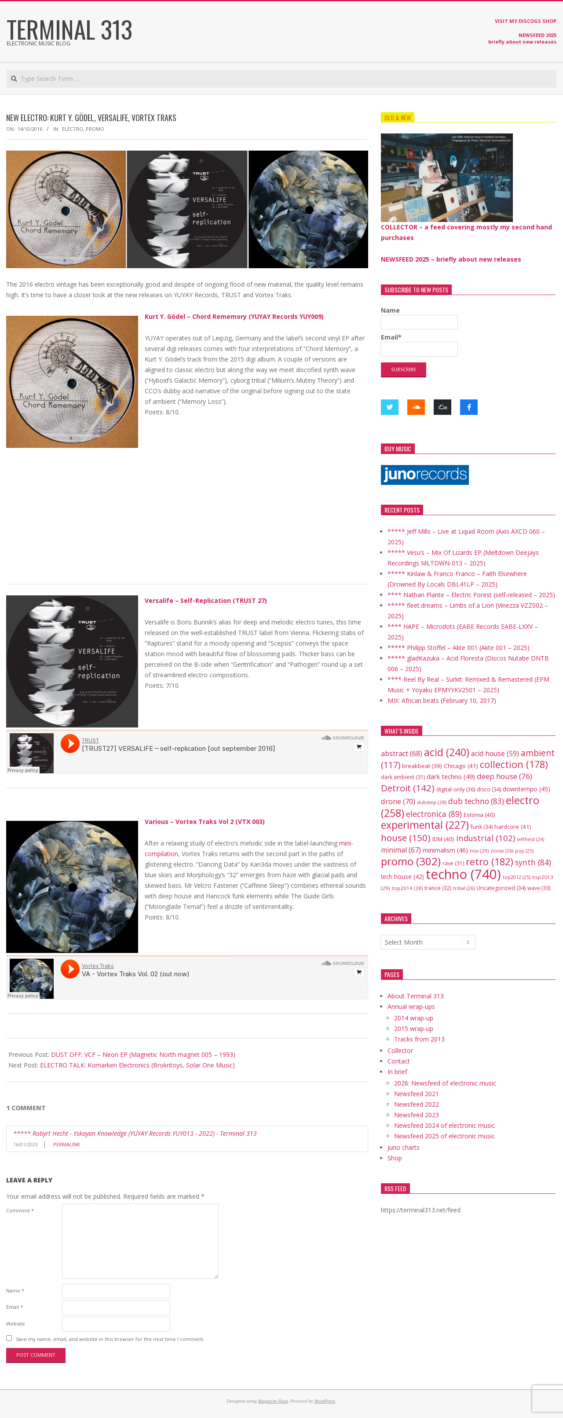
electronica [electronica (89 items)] (434, 814)
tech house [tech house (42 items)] (402, 876)
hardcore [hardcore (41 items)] (512, 827)
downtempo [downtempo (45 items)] (526, 789)
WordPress (324, 1400)
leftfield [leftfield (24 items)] (530, 839)
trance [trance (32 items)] (437, 888)
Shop (395, 1158)
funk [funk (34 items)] (482, 827)
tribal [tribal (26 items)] (464, 888)
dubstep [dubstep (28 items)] (431, 802)
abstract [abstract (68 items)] (401, 753)
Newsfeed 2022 (416, 1104)
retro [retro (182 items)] (489, 861)
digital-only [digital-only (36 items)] (455, 789)
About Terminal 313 (416, 996)
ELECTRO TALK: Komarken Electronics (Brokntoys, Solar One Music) (137, 1065)
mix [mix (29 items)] (479, 850)
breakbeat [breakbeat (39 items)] (422, 766)
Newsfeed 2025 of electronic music (444, 1136)
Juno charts (404, 1147)
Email (14, 1307)
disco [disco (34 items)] (489, 789)
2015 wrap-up (413, 1028)
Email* (419, 344)
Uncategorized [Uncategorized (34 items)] (501, 888)
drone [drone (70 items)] (398, 801)
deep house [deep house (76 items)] (504, 776)
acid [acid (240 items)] (446, 752)
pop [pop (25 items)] (524, 850)
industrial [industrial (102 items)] (485, 837)
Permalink (66, 1144)
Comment (20, 1210)
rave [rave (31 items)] (453, 863)
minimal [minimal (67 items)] (401, 850)
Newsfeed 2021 (416, 1093)
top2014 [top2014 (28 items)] (407, 888)
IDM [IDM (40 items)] (443, 839)
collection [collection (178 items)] (514, 764)
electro (72, 129)
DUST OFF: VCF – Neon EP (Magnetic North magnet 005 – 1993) (143, 1054)
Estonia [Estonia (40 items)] (479, 815)
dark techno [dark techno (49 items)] (451, 776)
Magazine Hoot (273, 1400)
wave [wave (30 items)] (539, 887)
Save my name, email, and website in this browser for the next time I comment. (110, 1339)
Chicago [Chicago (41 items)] (461, 766)
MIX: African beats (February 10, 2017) (442, 700)
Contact (399, 1061)
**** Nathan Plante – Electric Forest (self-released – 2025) (471, 595)
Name (15, 1290)
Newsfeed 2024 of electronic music (444, 1125)
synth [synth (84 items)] (533, 862)
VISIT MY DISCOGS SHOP (525, 21)
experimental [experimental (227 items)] (425, 825)
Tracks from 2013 (419, 1039)
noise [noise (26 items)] (502, 850)
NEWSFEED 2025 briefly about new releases (522, 38)
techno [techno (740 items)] (463, 874)
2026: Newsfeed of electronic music (445, 1083)
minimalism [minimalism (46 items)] (445, 850)
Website (15, 1323)
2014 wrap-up (413, 1018)
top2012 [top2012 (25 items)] (516, 877)
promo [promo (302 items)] (411, 861)
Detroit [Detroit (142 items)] (408, 788)
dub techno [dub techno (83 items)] (476, 801)
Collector (400, 1050)
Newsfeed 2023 (416, 1115)
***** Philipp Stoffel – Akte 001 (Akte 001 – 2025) (459, 647)
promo (95, 129)
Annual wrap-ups (411, 1006)
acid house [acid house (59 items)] (495, 753)
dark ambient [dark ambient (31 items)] (403, 777)
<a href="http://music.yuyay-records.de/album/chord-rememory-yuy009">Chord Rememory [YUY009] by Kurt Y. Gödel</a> (187, 476)
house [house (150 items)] (406, 837)
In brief (397, 1071)
